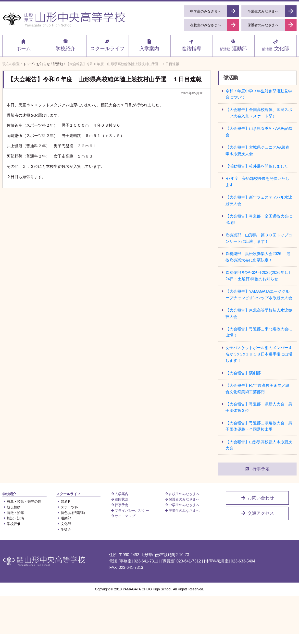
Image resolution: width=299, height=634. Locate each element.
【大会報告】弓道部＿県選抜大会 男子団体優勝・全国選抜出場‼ (258, 426)
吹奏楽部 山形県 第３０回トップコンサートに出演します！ (258, 238)
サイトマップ (122, 516)
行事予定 (257, 469)
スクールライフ (107, 45)
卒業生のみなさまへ (181, 510)
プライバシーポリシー (129, 510)
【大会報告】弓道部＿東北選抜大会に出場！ (258, 332)
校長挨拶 (11, 507)
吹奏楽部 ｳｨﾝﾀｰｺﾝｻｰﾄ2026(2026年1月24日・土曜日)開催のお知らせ (258, 275)
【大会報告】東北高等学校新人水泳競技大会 (258, 313)
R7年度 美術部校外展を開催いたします (257, 181)
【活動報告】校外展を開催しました (256, 166)
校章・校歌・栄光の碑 (21, 501)
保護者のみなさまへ (181, 499)
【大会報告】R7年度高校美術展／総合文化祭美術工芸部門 (257, 388)
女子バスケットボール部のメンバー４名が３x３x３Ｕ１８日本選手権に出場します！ (258, 354)
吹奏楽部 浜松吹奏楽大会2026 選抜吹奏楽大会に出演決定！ (257, 257)
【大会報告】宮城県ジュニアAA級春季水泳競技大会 (257, 150)
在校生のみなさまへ (181, 494)
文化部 (275, 45)
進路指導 (191, 45)
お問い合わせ (257, 497)
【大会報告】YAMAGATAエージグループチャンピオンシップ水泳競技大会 (258, 294)
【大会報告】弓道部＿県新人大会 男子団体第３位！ (258, 407)
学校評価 (11, 524)
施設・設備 (13, 518)
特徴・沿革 (13, 513)
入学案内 (149, 45)
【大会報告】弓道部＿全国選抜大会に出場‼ (258, 219)
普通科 (63, 501)
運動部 (233, 45)
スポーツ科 (67, 507)
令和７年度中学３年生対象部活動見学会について (258, 94)
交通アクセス (257, 513)
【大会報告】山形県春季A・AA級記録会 (258, 131)
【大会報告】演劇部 (243, 373)
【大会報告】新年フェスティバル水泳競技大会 (258, 200)
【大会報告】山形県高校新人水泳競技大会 (258, 445)
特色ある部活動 (70, 513)
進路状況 (119, 499)
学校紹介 (65, 45)
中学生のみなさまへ (181, 505)
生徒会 (63, 529)
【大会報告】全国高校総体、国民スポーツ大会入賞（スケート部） (258, 113)
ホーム (23, 45)
